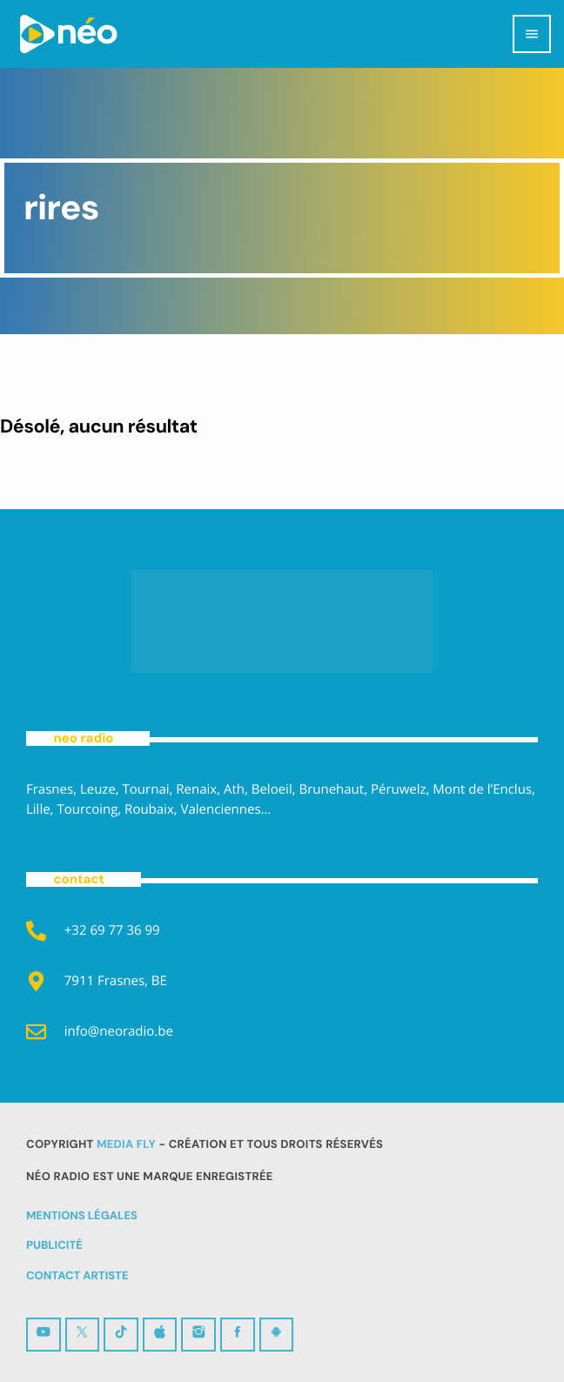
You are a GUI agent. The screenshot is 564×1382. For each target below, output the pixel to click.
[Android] (276, 1335)
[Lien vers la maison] (68, 33)
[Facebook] (237, 1335)
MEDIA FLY (126, 1144)
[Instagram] (198, 1335)
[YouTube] (43, 1335)
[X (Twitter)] (82, 1335)
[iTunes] (160, 1335)
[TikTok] (121, 1335)
